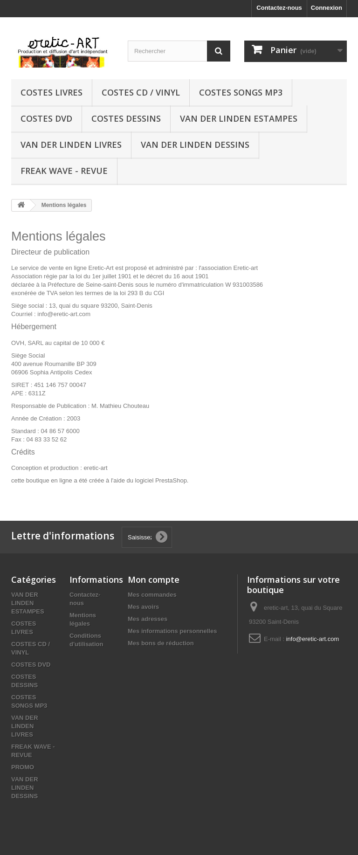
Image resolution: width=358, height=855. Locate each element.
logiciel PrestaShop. (163, 480)
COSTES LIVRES (52, 92)
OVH (17, 342)
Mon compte (153, 579)
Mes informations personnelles (172, 630)
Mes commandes (152, 594)
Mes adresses (147, 618)
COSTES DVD (46, 118)
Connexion (326, 7)
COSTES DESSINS (126, 118)
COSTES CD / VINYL (141, 92)
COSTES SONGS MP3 (240, 92)
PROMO (22, 767)
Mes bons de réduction (161, 643)
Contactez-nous (279, 7)
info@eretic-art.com (312, 638)
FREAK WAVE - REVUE (64, 170)
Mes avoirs (143, 606)
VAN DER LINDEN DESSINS (195, 144)
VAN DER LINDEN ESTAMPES (238, 118)
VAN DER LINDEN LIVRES (71, 144)
